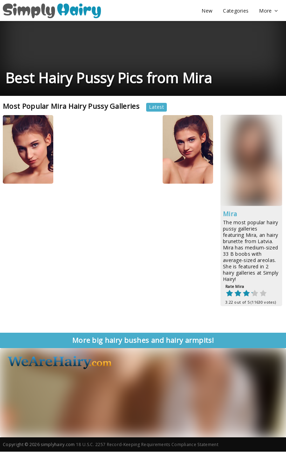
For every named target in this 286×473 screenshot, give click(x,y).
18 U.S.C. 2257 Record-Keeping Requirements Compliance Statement (147, 444)
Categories (235, 10)
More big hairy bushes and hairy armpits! (143, 340)
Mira (230, 214)
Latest (156, 107)
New (207, 10)
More (268, 11)
